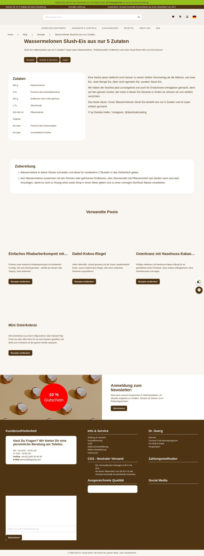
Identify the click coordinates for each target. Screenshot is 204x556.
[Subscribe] (14, 537)
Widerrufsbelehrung (97, 449)
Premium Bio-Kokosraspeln (43, 125)
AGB (90, 443)
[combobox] (92, 17)
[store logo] (16, 19)
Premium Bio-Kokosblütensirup (45, 92)
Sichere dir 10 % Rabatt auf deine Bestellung (26, 7)
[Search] (139, 17)
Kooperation (154, 446)
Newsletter (81, 2)
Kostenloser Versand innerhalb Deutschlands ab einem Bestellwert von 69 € (142, 7)
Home (10, 34)
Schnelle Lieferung (76, 7)
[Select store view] (194, 17)
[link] (187, 17)
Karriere (152, 437)
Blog (25, 34)
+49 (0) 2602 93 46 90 (27, 456)
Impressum (93, 453)
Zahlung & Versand (97, 437)
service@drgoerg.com (27, 459)
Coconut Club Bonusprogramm (163, 440)
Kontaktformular (95, 440)
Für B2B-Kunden (156, 443)
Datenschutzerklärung (98, 446)
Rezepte (41, 34)
